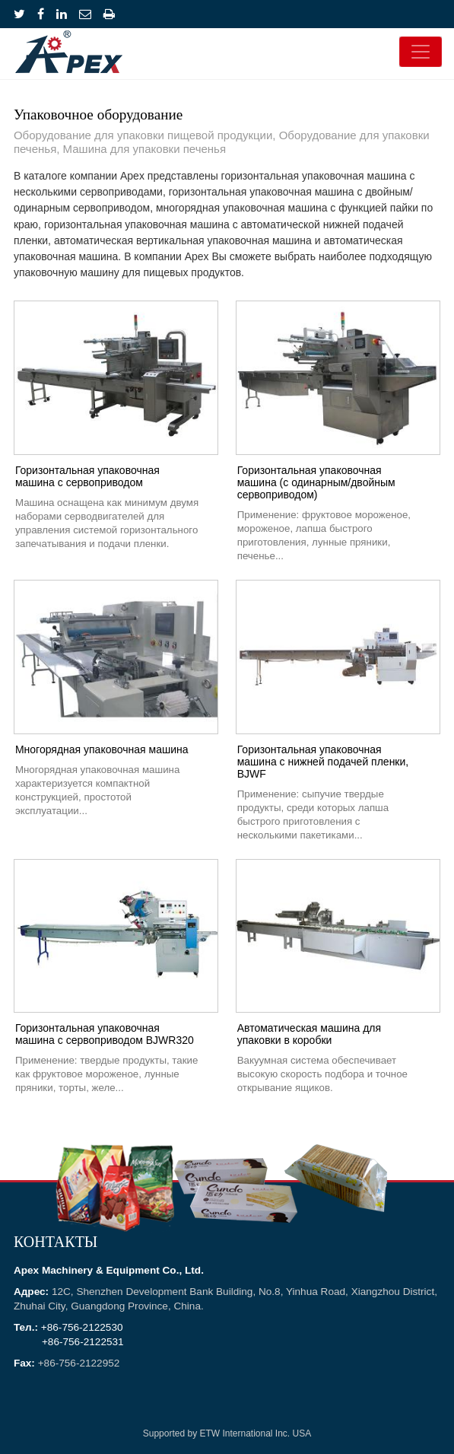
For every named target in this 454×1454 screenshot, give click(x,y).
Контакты (55, 1243)
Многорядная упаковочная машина (102, 749)
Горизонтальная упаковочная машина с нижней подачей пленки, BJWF (323, 761)
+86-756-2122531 (83, 1341)
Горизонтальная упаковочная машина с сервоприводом (87, 476)
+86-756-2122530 (82, 1327)
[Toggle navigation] (420, 52)
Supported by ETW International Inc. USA (227, 1433)
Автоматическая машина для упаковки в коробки (309, 1034)
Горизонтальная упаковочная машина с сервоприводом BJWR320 (104, 1034)
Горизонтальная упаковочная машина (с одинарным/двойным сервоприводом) (316, 482)
